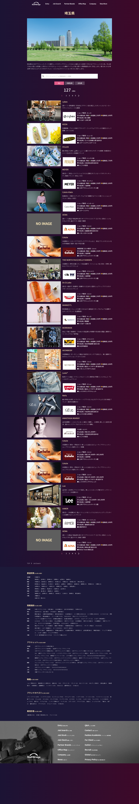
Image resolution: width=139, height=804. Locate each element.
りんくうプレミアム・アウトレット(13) (44, 703)
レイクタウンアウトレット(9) (64, 694)
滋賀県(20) (37, 627)
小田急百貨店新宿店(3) (48, 654)
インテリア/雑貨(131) (54, 742)
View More (103, 5)
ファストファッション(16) (102, 737)
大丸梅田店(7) (98, 661)
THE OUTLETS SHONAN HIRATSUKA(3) (96, 696)
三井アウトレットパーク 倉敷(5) (42, 708)
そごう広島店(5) (49, 666)
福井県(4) (57, 624)
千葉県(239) (65, 622)
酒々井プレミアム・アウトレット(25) (99, 694)
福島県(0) (68, 620)
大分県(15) (64, 634)
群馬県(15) (50, 622)
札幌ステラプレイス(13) (40, 650)
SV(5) (59, 724)
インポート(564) (80, 737)
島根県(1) (43, 629)
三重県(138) (98, 624)
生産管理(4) (34, 726)
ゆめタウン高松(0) (68, 668)
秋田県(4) (56, 620)
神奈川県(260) (81, 622)
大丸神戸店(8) (56, 664)
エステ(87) (72, 740)
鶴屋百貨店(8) (97, 671)
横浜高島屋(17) (46, 657)
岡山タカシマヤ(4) (39, 666)
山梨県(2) (63, 624)
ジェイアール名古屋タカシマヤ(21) (43, 659)
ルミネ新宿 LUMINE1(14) (80, 654)
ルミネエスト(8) (104, 654)
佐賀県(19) (44, 634)
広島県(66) (56, 629)
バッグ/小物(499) (104, 740)
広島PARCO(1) (79, 666)
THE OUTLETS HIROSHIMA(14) (59, 708)
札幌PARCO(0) (78, 650)
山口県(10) (63, 629)
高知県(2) (56, 631)
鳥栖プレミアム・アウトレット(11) (43, 710)
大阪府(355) (52, 627)
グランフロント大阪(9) (47, 661)
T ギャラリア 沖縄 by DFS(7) (60, 675)
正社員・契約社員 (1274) (42, 755)
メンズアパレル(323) (45, 737)
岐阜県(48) (76, 624)
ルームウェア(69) (96, 742)
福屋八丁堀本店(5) (59, 666)
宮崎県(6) (71, 634)
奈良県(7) (66, 627)
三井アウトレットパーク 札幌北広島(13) (44, 687)
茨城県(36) (37, 622)
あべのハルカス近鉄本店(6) (44, 664)
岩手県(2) (43, 620)
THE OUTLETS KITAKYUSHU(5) (60, 710)
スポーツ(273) (72, 742)
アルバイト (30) (53, 755)
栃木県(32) (44, 622)
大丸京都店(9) (78, 661)
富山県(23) (44, 624)
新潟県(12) (37, 624)
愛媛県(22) (50, 631)
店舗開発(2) (41, 726)
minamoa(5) (98, 666)
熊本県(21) (58, 634)
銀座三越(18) (38, 654)
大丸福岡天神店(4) (69, 671)
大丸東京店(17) (68, 654)
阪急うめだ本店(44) (88, 661)
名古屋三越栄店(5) (68, 659)
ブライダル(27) (41, 744)
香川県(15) (43, 631)
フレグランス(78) (63, 740)
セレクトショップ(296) (57, 737)
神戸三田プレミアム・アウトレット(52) (87, 703)
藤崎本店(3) (61, 652)
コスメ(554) (45, 740)
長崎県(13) (51, 634)
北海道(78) (37, 617)
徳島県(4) (37, 631)
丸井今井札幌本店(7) (69, 650)
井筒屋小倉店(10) (59, 671)
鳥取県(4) (37, 629)
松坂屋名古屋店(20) (57, 659)
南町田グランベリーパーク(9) (57, 696)
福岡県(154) (37, 634)
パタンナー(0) (74, 724)
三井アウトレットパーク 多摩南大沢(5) (44, 691)
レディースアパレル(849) (33, 737)
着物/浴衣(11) (33, 744)
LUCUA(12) (37, 661)
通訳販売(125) (67, 726)
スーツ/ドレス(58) (90, 737)
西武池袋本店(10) (59, 654)
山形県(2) (62, 620)
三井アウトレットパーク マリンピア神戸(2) (65, 703)
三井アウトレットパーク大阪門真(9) (49, 705)
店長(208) (54, 724)
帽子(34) (36, 742)
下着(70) (104, 742)
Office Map (82, 5)
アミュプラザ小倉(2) (40, 671)
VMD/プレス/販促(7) (94, 724)
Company (92, 5)
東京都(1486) (73, 622)
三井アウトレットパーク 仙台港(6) (43, 689)
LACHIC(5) (77, 659)
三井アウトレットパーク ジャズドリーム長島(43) (65, 698)
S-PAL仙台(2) (53, 652)
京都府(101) (44, 627)
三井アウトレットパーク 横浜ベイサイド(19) (82, 691)
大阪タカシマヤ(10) (69, 661)
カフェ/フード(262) (51, 744)
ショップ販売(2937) (31, 724)
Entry (47, 5)
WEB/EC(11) (60, 726)
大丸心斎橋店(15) (58, 661)
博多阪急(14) (78, 671)
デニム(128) (38, 740)
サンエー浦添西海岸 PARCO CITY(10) (43, 675)
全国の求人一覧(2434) (40, 638)
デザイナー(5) (66, 724)
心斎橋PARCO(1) (74, 664)
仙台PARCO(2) (38, 652)
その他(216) (76, 726)
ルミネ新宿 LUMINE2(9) (93, 654)
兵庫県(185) (59, 627)
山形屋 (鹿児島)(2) (87, 671)
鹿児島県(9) (78, 634)
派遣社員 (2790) (31, 755)
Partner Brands (69, 5)
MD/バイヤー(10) (83, 724)
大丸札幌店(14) (58, 650)
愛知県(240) (91, 624)
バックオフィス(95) (51, 726)
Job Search (57, 5)
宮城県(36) (49, 620)
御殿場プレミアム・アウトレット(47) (44, 698)
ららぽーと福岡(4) (42, 673)
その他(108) (61, 744)
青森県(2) (37, 620)
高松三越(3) (37, 668)
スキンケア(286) (54, 740)
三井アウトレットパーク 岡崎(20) (71, 701)
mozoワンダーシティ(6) (87, 659)
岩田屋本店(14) (49, 671)
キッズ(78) (78, 740)
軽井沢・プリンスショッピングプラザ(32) (89, 698)
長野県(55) (69, 624)
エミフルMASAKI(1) (57, 668)
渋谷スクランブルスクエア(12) (79, 657)
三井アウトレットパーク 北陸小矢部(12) (52, 701)
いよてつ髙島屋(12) (46, 668)
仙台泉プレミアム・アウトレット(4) (61, 689)
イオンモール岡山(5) (89, 666)
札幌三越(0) (50, 650)
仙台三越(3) (46, 652)
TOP (28, 604)
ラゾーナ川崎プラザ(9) (57, 657)
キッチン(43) (64, 742)
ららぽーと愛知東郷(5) (99, 659)
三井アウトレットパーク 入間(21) (80, 694)
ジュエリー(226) (87, 740)
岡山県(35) (49, 629)
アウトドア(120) (81, 742)
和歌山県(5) (72, 627)
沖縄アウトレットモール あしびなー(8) (44, 712)
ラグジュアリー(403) (70, 737)
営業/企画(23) (103, 724)
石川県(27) (50, 624)
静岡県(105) (84, 624)
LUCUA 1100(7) (65, 664)
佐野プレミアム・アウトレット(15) (46, 694)
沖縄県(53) (37, 636)
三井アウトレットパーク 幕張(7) (62, 691)
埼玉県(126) (58, 622)
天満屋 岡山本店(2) (69, 666)
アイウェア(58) (43, 742)
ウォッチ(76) (95, 740)
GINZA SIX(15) (67, 657)
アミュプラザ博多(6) (53, 673)
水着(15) (88, 742)
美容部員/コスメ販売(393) (44, 724)
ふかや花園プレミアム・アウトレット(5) (75, 696)
